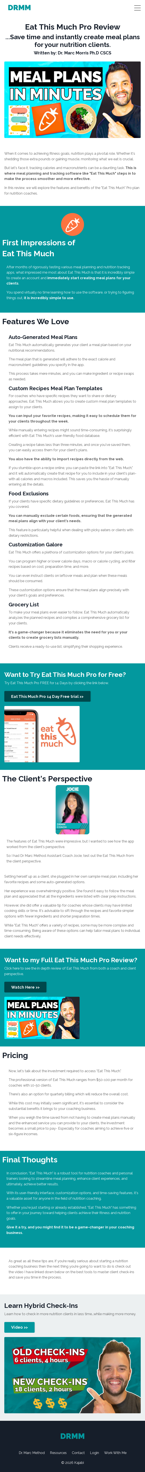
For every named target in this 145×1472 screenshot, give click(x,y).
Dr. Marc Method (32, 1453)
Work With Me (115, 1453)
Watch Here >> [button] (25, 987)
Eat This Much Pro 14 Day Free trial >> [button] (47, 696)
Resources (58, 1453)
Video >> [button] (19, 1327)
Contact (78, 1453)
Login (94, 1453)
